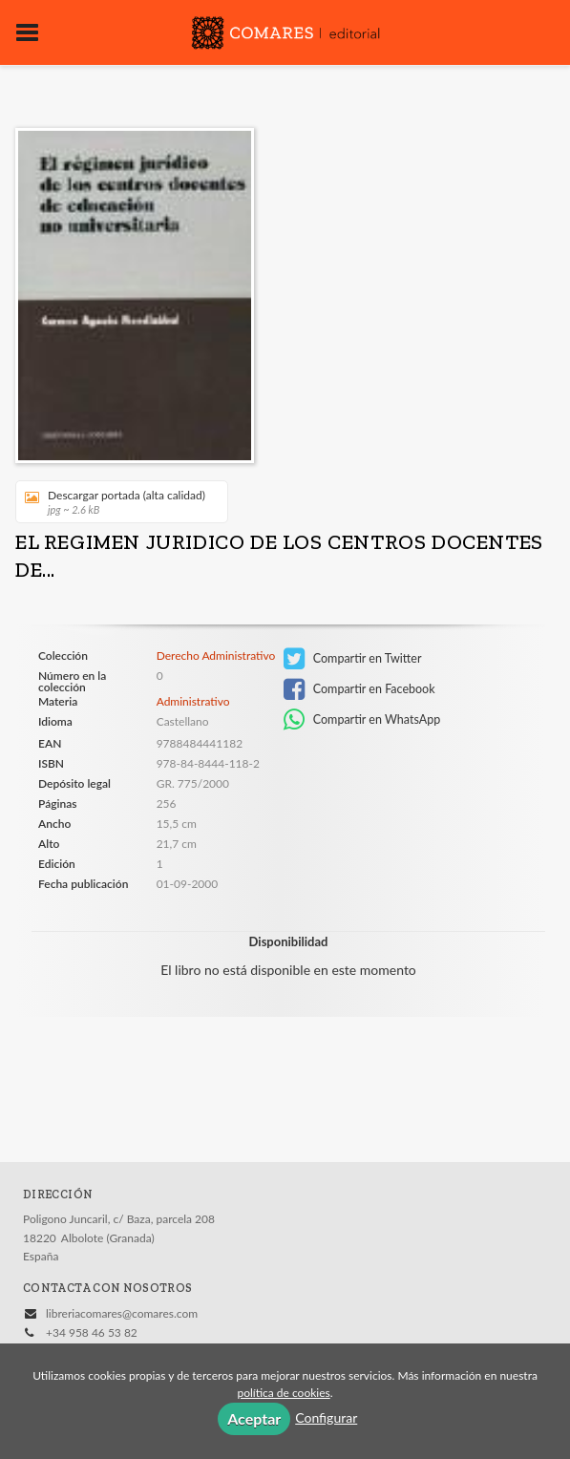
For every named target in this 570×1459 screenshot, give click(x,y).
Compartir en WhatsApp (362, 720)
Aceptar (254, 1418)
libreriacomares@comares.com (122, 1313)
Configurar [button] (326, 1417)
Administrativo (193, 701)
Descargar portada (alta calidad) (115, 502)
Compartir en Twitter (353, 658)
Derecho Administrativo (216, 656)
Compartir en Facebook (359, 689)
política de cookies (283, 1392)
